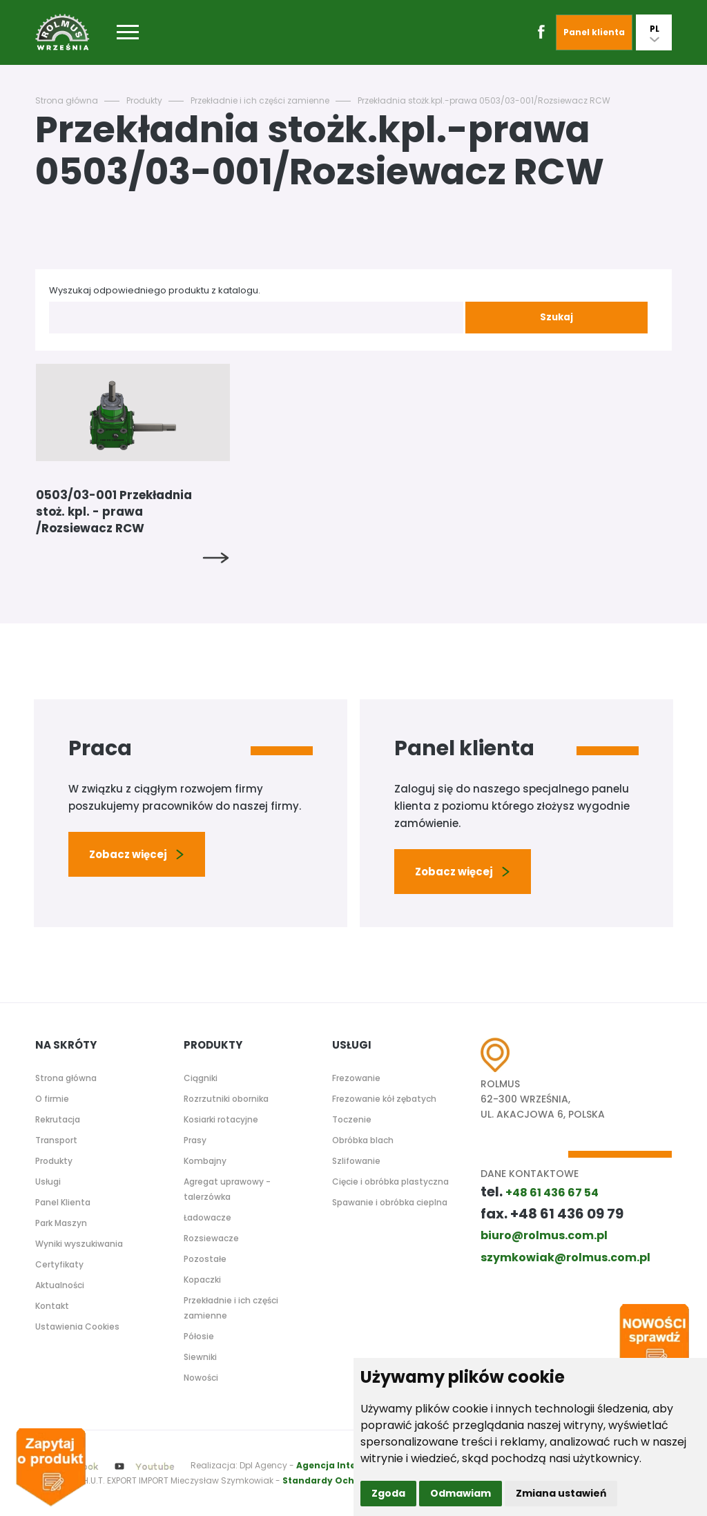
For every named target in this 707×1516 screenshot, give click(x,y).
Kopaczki (202, 1279)
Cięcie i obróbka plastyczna (390, 1181)
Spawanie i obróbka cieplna (389, 1202)
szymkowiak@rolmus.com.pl (565, 1257)
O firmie (52, 1099)
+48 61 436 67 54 (552, 1193)
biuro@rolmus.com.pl (544, 1235)
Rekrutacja (57, 1119)
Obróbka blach (363, 1140)
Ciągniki (200, 1078)
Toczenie (351, 1119)
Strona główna (66, 100)
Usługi (48, 1181)
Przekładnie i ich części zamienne (260, 100)
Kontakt (52, 1306)
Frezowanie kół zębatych (384, 1099)
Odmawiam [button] (460, 1493)
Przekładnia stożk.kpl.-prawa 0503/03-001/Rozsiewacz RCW (484, 100)
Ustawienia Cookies (77, 1326)
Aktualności (59, 1285)
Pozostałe (205, 1259)
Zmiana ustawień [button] (561, 1493)
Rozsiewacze (211, 1238)
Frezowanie (356, 1078)
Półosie (199, 1336)
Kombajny (205, 1161)
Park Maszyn (61, 1223)
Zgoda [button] (388, 1493)
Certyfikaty (59, 1264)
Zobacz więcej (136, 854)
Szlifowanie (356, 1161)
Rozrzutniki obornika (226, 1099)
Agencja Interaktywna (348, 1465)
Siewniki (200, 1357)
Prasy (195, 1140)
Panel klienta (594, 32)
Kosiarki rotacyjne (221, 1119)
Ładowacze (207, 1217)
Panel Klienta (62, 1202)
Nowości (201, 1377)
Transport (56, 1140)
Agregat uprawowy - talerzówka (227, 1189)
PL (654, 32)
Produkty (144, 100)
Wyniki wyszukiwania (79, 1244)
